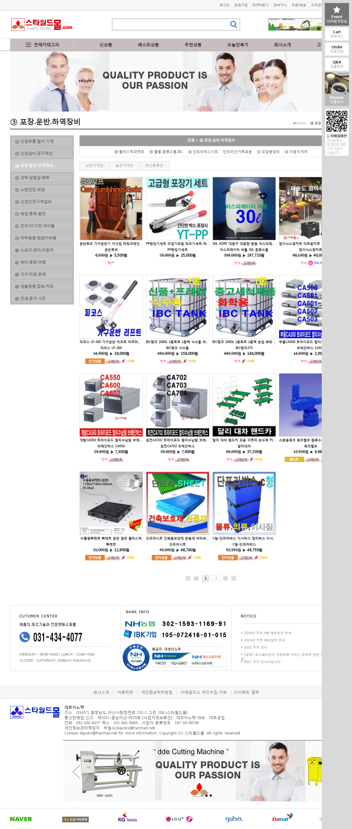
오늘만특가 (237, 44)
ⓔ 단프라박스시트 (205, 151)
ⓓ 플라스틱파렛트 (131, 151)
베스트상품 (148, 44)
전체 (191, 140)
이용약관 (125, 692)
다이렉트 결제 (246, 692)
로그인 (225, 5)
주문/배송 (299, 5)
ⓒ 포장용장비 (270, 151)
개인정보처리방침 (157, 692)
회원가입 (241, 5)
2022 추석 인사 (255, 647)
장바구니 (280, 5)
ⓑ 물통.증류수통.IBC (168, 151)
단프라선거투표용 (239, 151)
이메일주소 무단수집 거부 (204, 692)
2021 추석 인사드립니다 (262, 661)
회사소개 (282, 44)
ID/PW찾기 (261, 5)
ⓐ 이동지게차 (298, 151)
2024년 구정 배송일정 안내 (264, 640)
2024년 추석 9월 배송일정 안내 (268, 632)
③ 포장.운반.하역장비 (217, 140)
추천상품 (193, 44)
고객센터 (317, 5)
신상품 (105, 44)
